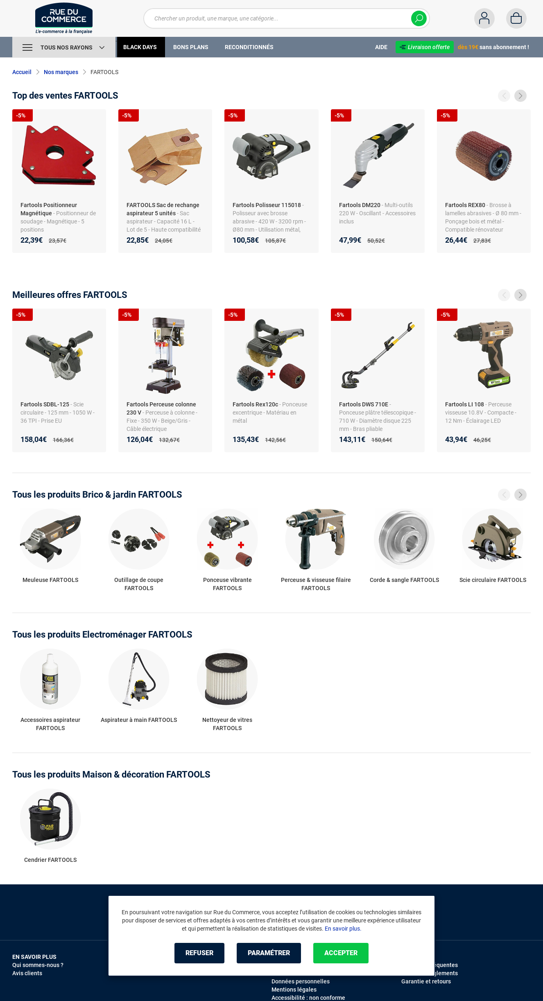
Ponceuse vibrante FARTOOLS (227, 584)
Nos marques (61, 72)
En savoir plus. (343, 928)
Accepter (340, 953)
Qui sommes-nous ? (37, 965)
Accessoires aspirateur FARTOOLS (50, 724)
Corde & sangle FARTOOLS (404, 580)
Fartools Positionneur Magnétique (48, 209)
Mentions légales (294, 989)
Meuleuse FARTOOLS (50, 580)
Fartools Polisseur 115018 (267, 205)
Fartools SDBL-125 (44, 404)
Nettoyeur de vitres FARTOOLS (227, 724)
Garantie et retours (426, 981)
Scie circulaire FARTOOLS (492, 580)
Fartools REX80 (465, 205)
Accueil (22, 72)
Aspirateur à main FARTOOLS (139, 720)
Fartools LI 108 (464, 404)
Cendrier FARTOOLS (50, 860)
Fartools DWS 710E (363, 404)
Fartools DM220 (359, 205)
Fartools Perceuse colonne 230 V (161, 408)
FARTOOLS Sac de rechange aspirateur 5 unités (163, 209)
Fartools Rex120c (255, 404)
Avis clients (27, 973)
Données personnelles (301, 981)
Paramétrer (269, 953)
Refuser (199, 953)
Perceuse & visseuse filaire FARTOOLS (316, 584)
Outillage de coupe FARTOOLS (138, 584)
